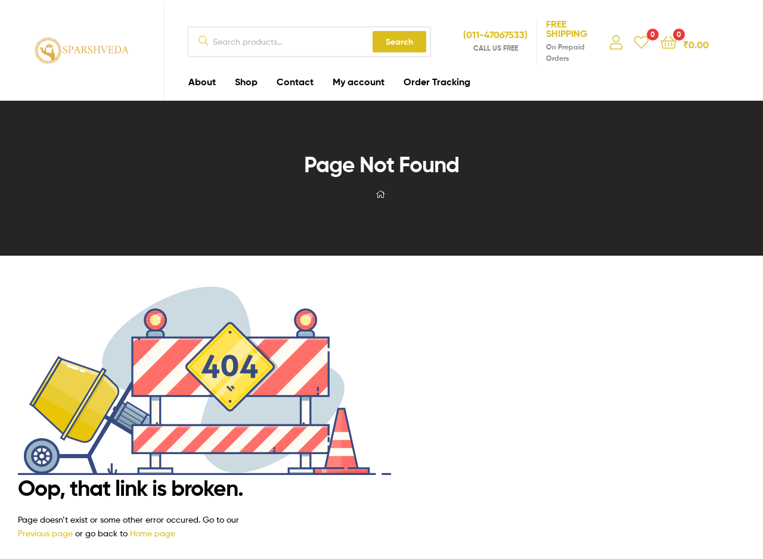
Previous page (45, 533)
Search (399, 41)
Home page (152, 533)
